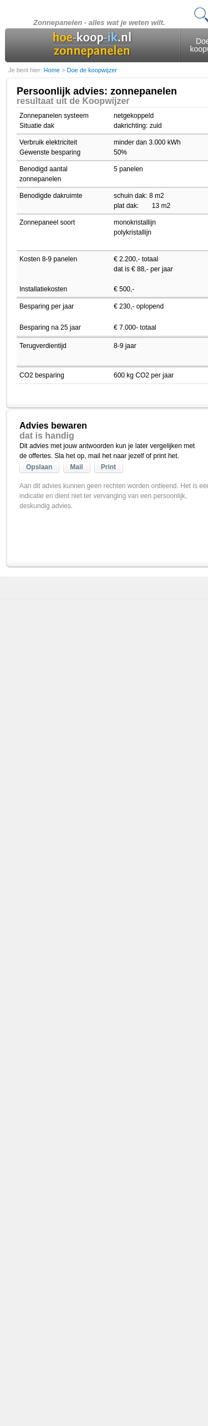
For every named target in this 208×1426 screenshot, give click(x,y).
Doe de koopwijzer (92, 70)
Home (53, 70)
